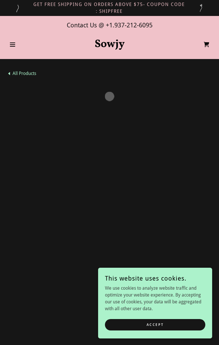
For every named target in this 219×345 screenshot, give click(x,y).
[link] (109, 45)
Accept (155, 324)
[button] (22, 44)
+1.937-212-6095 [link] (129, 25)
